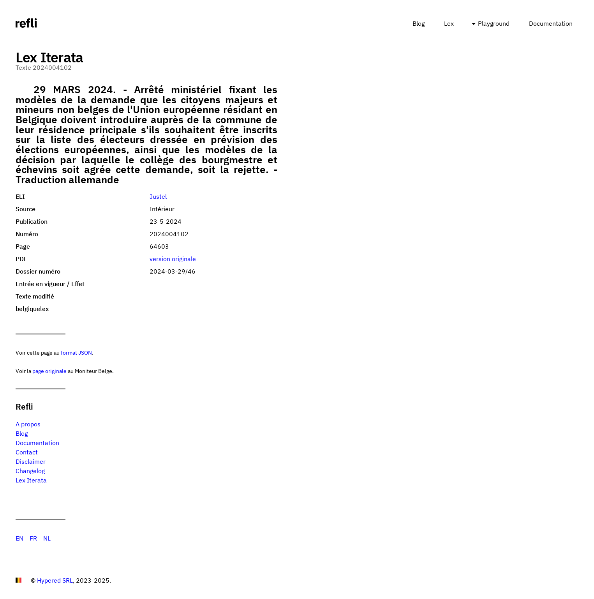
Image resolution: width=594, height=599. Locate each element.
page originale (49, 371)
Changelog (30, 471)
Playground (493, 23)
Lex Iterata (31, 480)
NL (47, 538)
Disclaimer (31, 461)
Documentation (551, 23)
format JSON (76, 352)
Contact (27, 452)
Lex (449, 23)
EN (19, 538)
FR (33, 538)
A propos (28, 424)
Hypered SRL (55, 580)
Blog (418, 23)
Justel (158, 196)
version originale (173, 259)
